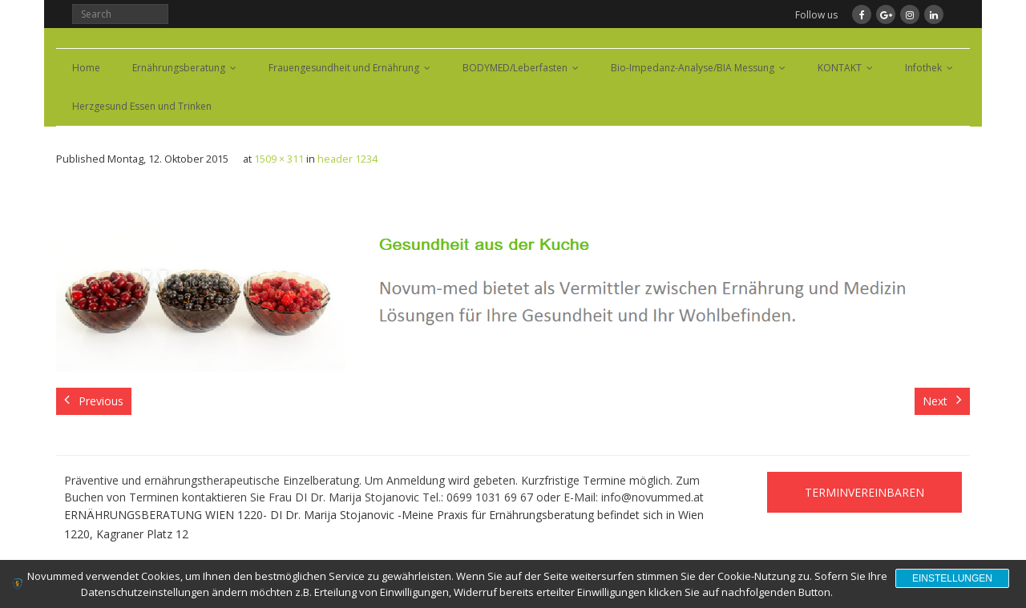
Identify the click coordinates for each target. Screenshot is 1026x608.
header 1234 (347, 159)
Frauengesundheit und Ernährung (344, 67)
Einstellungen (952, 578)
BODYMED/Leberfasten (515, 67)
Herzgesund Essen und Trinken (142, 106)
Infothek (923, 67)
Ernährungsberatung (178, 67)
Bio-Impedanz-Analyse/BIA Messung (692, 67)
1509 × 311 (279, 159)
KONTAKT (840, 67)
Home (86, 67)
